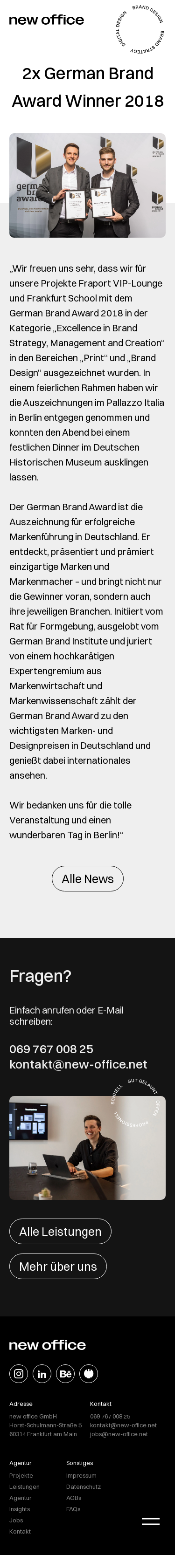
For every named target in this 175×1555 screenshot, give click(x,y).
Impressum (81, 1475)
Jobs (16, 1520)
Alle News (88, 878)
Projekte (21, 1475)
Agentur (20, 1497)
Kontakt (20, 1531)
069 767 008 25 (51, 1048)
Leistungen (24, 1486)
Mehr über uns (58, 1266)
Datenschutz (83, 1486)
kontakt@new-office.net (78, 1064)
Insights (19, 1509)
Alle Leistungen (60, 1231)
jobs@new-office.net (119, 1434)
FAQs (73, 1509)
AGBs (73, 1497)
